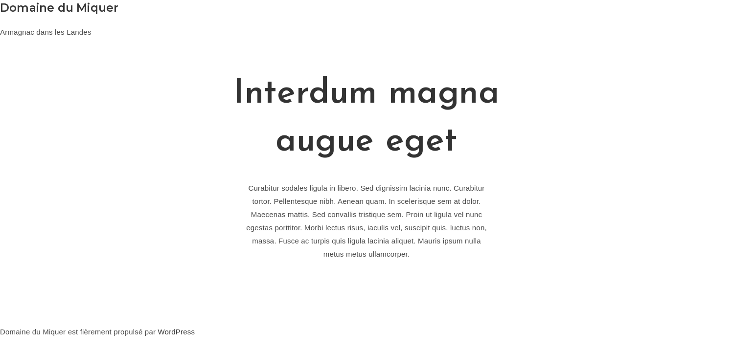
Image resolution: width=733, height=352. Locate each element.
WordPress (176, 332)
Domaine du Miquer (59, 8)
